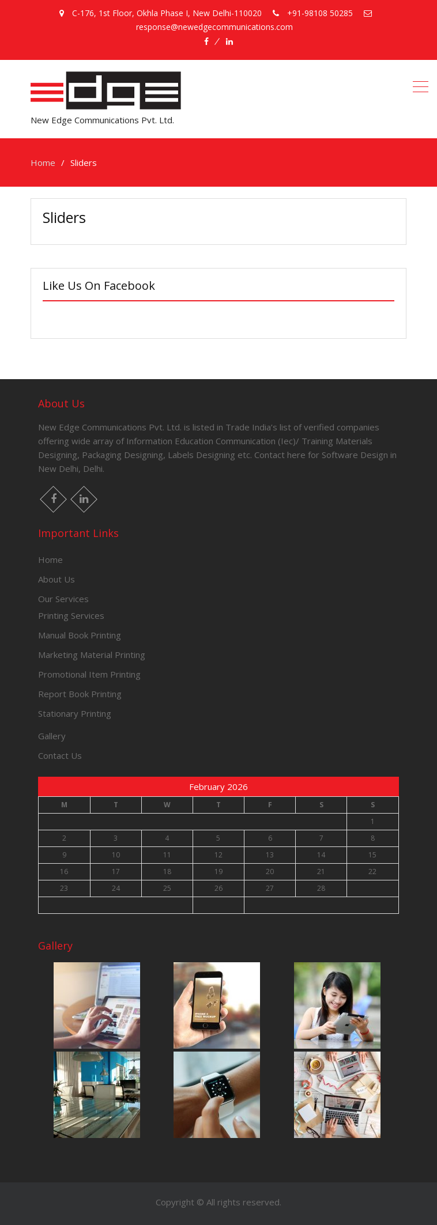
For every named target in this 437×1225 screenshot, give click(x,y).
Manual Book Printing (79, 635)
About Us (56, 579)
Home (50, 559)
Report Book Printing (80, 694)
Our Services (63, 598)
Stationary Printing (74, 713)
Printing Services (71, 615)
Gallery (52, 736)
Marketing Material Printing (91, 654)
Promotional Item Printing (89, 674)
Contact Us (60, 755)
